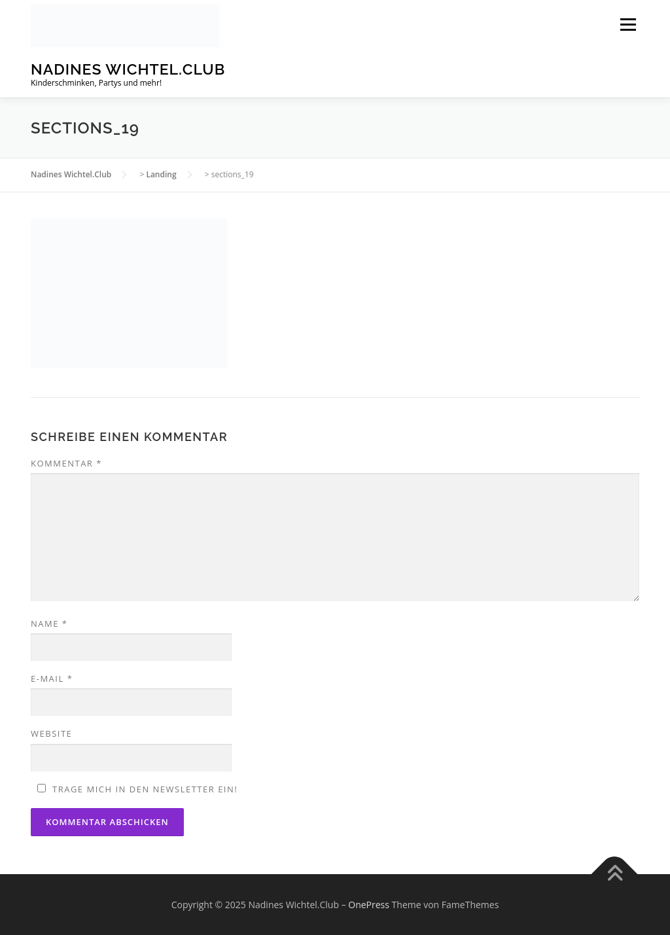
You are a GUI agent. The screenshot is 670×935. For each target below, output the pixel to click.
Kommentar (66, 463)
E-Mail (52, 678)
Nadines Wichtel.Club (128, 69)
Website (51, 733)
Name (49, 623)
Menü (627, 24)
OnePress (368, 904)
